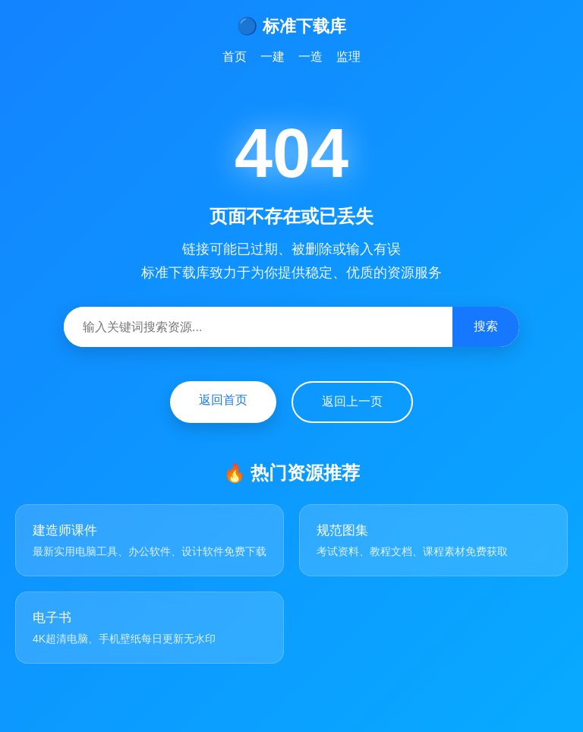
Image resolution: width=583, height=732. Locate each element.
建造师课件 (65, 530)
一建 (272, 56)
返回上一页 (352, 401)
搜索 (486, 326)
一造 (310, 56)
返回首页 (223, 399)
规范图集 (342, 530)
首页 (234, 56)
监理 (348, 56)
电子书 (52, 618)
